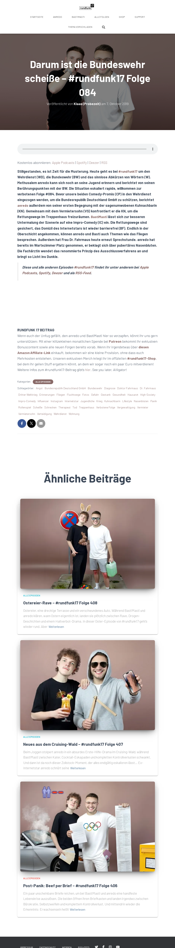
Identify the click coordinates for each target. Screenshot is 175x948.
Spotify (83, 162)
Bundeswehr (95, 388)
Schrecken (50, 407)
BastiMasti (78, 16)
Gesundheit (119, 394)
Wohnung (74, 413)
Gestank (106, 394)
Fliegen (61, 394)
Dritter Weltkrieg (27, 394)
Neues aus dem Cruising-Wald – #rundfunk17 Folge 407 (80, 744)
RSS (106, 162)
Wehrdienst (60, 413)
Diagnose (109, 388)
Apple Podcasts (64, 162)
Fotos (85, 394)
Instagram (57, 401)
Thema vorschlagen (80, 26)
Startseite (36, 16)
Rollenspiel (24, 407)
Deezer (95, 162)
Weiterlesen (57, 626)
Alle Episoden (43, 382)
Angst (39, 388)
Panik (153, 401)
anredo (57, 16)
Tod (75, 407)
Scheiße (37, 407)
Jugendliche (87, 401)
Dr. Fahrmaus (148, 388)
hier (109, 370)
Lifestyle (127, 401)
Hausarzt (133, 394)
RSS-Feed (83, 273)
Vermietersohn (26, 413)
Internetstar (72, 401)
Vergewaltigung (126, 407)
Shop (122, 16)
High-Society (147, 394)
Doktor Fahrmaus (127, 388)
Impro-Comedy (27, 401)
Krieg (99, 401)
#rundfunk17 (128, 171)
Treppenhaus (86, 407)
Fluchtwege (73, 394)
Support (140, 16)
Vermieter (142, 407)
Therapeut (65, 407)
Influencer (43, 401)
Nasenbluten (141, 401)
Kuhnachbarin (112, 401)
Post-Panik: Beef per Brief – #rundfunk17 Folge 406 (76, 885)
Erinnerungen (47, 394)
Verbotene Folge (105, 407)
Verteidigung (44, 413)
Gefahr (95, 394)
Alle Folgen (101, 16)
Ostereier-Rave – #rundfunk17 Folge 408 (65, 602)
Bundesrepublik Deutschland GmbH (65, 388)
